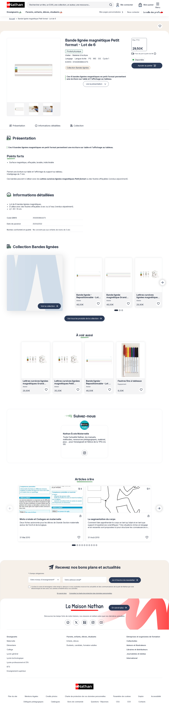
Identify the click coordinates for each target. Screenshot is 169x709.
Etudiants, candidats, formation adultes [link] (82, 645)
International (132, 658)
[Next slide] (162, 282)
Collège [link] (10, 650)
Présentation (17, 125)
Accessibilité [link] (156, 696)
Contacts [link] (141, 702)
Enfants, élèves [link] (73, 641)
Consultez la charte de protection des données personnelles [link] (90, 593)
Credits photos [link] (51, 696)
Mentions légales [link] (31, 696)
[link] (84, 453)
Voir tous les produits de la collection (83, 318)
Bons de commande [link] (75, 702)
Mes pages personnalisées (111, 12)
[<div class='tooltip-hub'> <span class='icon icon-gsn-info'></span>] (155, 54)
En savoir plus (62, 593)
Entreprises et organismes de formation (143, 637)
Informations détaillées (47, 125)
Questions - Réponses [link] (99, 702)
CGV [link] (129, 702)
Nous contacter (133, 12)
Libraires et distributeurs (137, 650)
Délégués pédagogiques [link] (33, 702)
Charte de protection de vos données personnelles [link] (85, 696)
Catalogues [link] (55, 702)
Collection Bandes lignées (78, 68)
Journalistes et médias (136, 654)
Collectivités (132, 641)
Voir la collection (48, 306)
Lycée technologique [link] (15, 658)
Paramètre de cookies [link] (122, 696)
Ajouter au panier (145, 65)
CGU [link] (118, 702)
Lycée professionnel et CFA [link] (17, 662)
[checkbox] (29, 587)
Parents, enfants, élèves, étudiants (81, 637)
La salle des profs (152, 12)
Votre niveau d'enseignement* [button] (42, 580)
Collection (77, 125)
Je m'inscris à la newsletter (123, 580)
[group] (19, 109)
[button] (33, 70)
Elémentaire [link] (11, 645)
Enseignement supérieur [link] (16, 671)
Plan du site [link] (12, 696)
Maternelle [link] (11, 641)
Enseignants (12, 637)
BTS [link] (8, 667)
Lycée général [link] (12, 654)
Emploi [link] (140, 696)
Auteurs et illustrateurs (136, 645)
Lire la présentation (94, 84)
